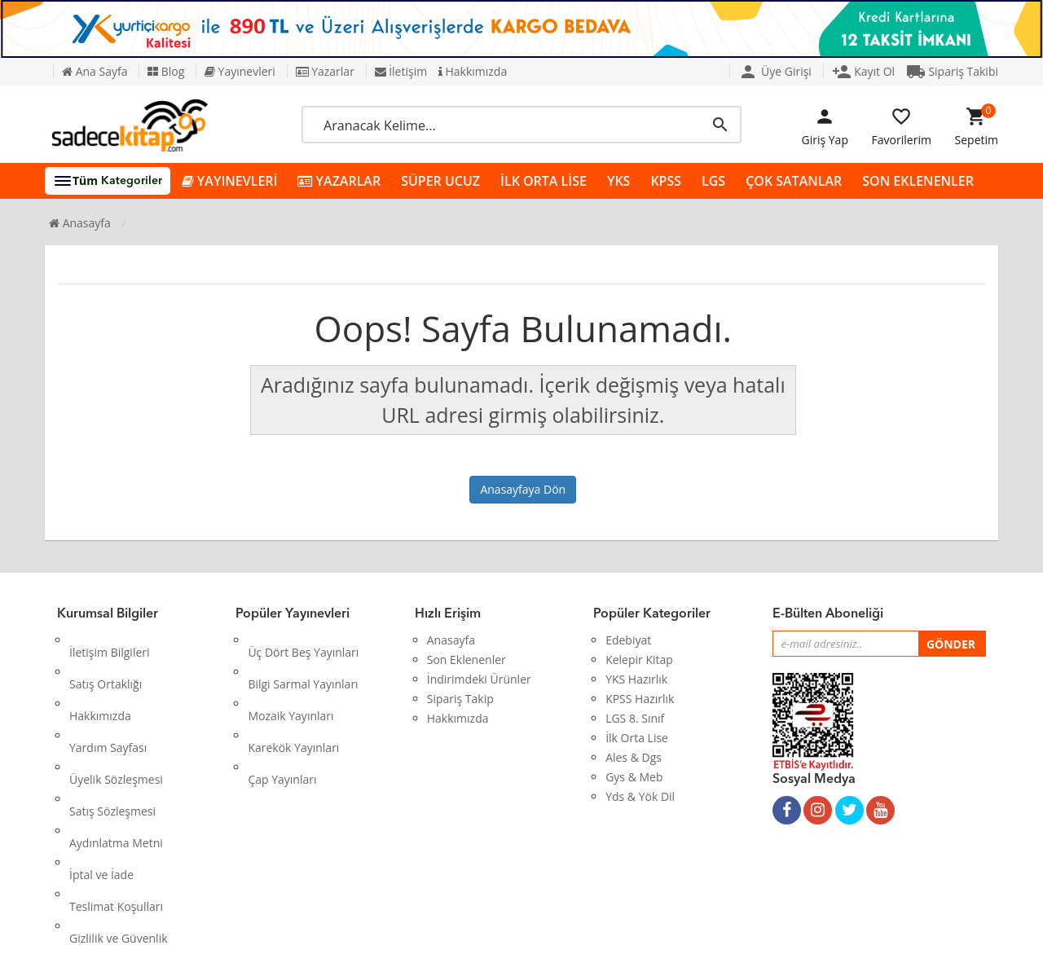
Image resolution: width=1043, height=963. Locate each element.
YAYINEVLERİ (230, 181)
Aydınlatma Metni (116, 757)
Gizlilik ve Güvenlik (118, 816)
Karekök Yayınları (293, 698)
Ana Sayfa (94, 71)
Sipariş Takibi (952, 71)
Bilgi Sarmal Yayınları (303, 659)
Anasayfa (80, 223)
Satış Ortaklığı (105, 659)
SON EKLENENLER (918, 181)
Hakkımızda (472, 71)
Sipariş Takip (460, 698)
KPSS (665, 181)
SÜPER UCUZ (440, 181)
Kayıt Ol (864, 71)
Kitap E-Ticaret (506, 938)
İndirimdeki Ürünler (479, 679)
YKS (618, 181)
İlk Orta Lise (636, 737)
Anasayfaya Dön (523, 489)
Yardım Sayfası (108, 698)
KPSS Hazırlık (639, 698)
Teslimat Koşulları (116, 796)
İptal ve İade (101, 777)
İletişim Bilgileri (109, 640)
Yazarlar (325, 71)
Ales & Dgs (633, 757)
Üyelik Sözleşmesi (116, 718)
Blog (165, 71)
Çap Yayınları (282, 718)
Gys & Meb (633, 777)
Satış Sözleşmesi (112, 737)
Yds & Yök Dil (640, 796)
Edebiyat (628, 640)
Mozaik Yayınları (290, 679)
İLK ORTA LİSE (543, 181)
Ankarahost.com (412, 938)
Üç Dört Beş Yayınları (303, 640)
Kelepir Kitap (639, 659)
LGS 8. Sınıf (634, 718)
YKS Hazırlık (636, 679)
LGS (713, 181)
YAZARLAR (339, 181)
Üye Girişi (775, 71)
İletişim (401, 71)
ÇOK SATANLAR (794, 181)
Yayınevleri (240, 71)
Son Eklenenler (466, 659)
